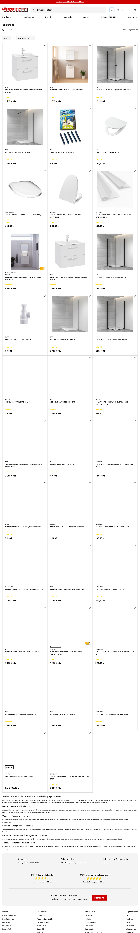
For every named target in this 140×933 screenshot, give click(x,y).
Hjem (4, 30)
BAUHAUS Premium (9, 916)
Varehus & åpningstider (45, 919)
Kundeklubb (28, 17)
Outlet (86, 17)
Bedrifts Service (8, 919)
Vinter (128, 922)
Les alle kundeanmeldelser (42, 882)
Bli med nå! (99, 897)
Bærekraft (88, 916)
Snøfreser (130, 919)
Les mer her (107, 863)
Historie (88, 919)
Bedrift (48, 17)
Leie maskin (6, 926)
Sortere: (25, 38)
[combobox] (68, 10)
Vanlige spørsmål (43, 922)
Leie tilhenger (7, 922)
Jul (127, 916)
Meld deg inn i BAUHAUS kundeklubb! (70, 2)
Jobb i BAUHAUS (91, 922)
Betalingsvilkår (42, 926)
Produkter (7, 17)
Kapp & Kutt (6, 929)
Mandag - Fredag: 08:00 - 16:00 (28, 863)
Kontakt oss (41, 916)
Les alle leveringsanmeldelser (94, 882)
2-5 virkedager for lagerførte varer (73, 863)
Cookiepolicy (89, 929)
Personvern (89, 926)
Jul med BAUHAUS (109, 17)
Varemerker (133, 17)
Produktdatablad (10, 272)
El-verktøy (130, 926)
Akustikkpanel (131, 929)
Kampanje (67, 17)
